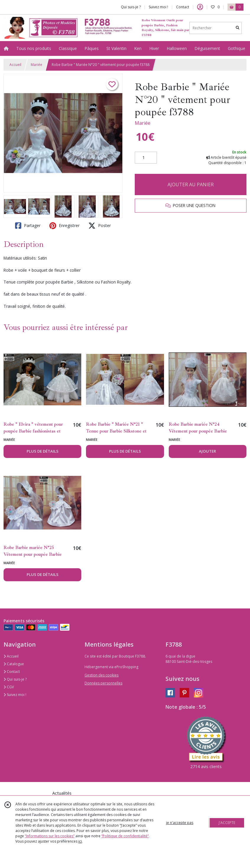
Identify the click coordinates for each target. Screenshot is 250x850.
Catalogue (14, 663)
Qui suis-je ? (15, 679)
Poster (99, 225)
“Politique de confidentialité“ (125, 835)
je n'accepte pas (179, 822)
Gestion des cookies (101, 675)
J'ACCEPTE (227, 822)
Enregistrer (64, 225)
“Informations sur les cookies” (49, 835)
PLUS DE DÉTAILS (43, 451)
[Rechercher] (237, 28)
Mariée (36, 64)
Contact (182, 6)
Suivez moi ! (15, 694)
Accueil (15, 64)
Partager (27, 225)
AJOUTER (207, 451)
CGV (9, 686)
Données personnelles (103, 683)
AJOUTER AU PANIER (191, 184)
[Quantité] (146, 157)
